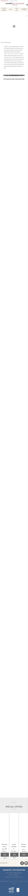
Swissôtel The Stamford (13, 0)
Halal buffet (11, 57)
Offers (10, 9)
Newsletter (3, 863)
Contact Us (10, 881)
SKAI (22, 55)
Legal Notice (21, 881)
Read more (4, 854)
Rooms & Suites (16, 9)
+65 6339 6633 (15, 875)
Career (15, 881)
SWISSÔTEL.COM (4, 0)
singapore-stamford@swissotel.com (15, 877)
